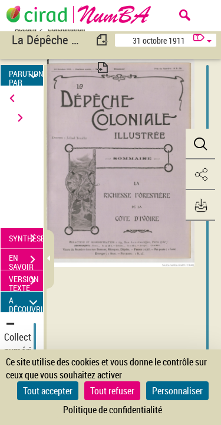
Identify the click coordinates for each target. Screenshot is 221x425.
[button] (200, 144)
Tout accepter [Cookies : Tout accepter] (47, 390)
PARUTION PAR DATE (26, 75)
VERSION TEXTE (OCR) (26, 282)
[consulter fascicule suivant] (103, 67)
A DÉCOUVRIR (26, 302)
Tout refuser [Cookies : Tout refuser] (112, 390)
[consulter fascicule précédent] (103, 40)
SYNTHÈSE (26, 238)
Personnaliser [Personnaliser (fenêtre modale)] (177, 390)
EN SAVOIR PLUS (26, 260)
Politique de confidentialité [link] (112, 409)
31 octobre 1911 (159, 40)
